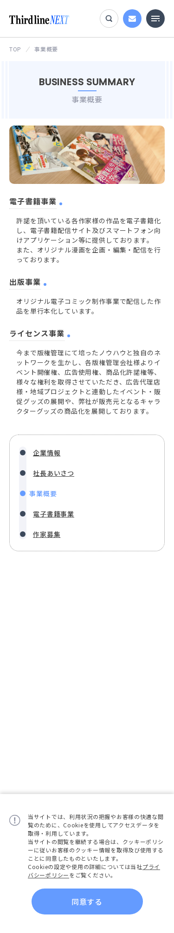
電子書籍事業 (53, 513)
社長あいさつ (53, 473)
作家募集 (46, 534)
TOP (15, 49)
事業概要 (43, 493)
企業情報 (46, 452)
